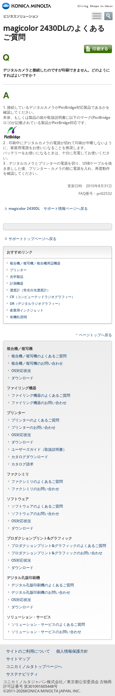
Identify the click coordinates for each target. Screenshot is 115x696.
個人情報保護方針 (72, 651)
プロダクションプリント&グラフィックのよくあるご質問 (58, 545)
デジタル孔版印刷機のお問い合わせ (40, 592)
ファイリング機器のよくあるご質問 (40, 395)
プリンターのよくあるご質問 (35, 420)
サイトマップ (18, 658)
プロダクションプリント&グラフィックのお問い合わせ (56, 553)
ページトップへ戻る (95, 334)
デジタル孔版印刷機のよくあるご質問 (42, 585)
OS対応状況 (21, 370)
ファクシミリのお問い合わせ (35, 488)
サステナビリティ (22, 674)
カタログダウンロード (29, 456)
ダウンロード (22, 378)
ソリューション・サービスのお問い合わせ (46, 631)
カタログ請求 (22, 464)
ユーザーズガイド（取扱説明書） (39, 449)
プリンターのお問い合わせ (33, 427)
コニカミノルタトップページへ (34, 666)
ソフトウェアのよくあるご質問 (37, 506)
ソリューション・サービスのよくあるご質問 (48, 624)
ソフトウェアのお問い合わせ (35, 513)
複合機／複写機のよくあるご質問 (39, 356)
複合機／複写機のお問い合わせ (37, 363)
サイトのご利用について (28, 651)
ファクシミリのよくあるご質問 (37, 481)
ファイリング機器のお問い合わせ (39, 402)
